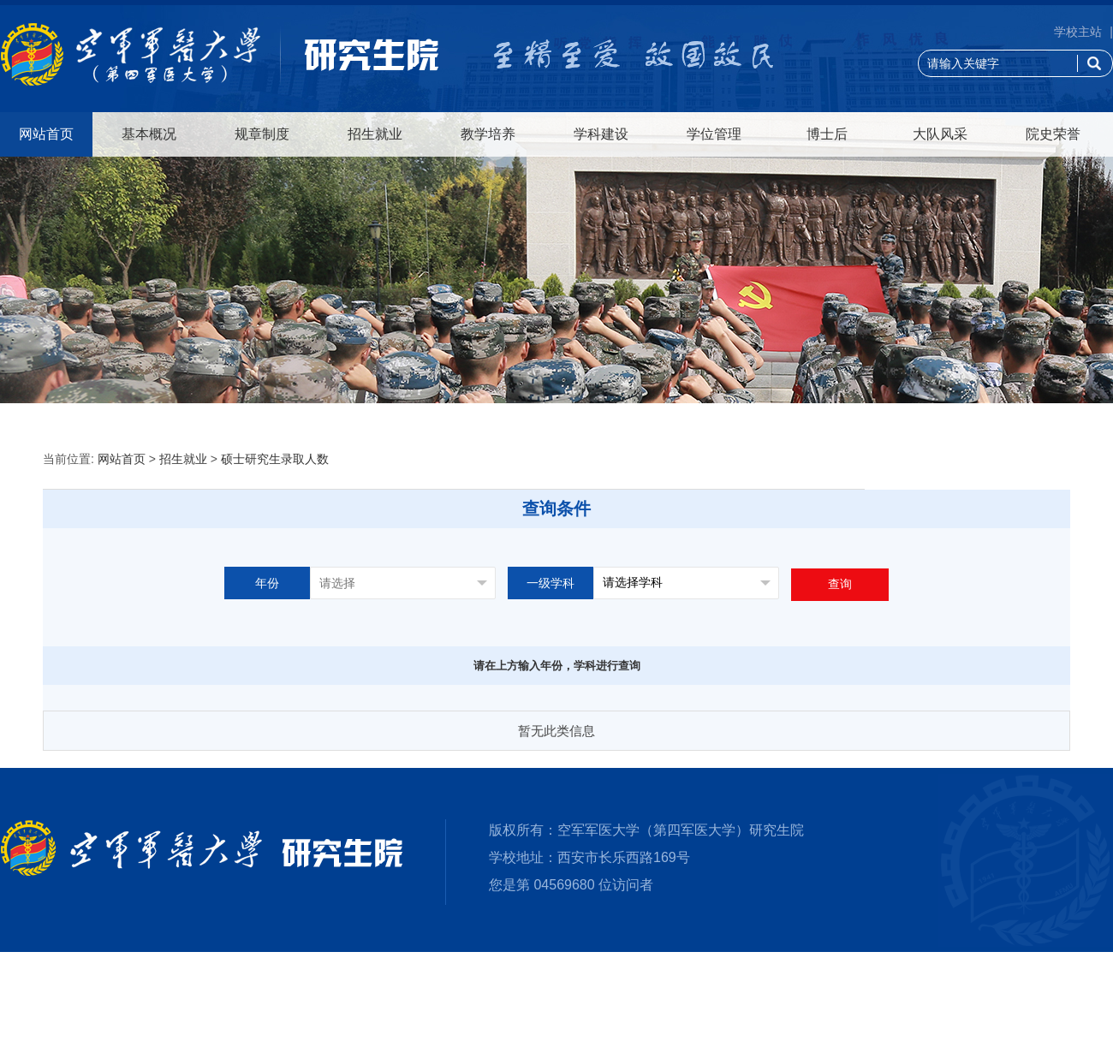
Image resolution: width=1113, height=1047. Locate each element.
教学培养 (488, 134)
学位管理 (714, 134)
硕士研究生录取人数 (275, 459)
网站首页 (46, 134)
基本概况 (149, 134)
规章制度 (262, 134)
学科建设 (601, 134)
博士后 (827, 134)
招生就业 (375, 134)
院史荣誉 (1053, 134)
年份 (267, 583)
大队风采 (940, 134)
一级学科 (550, 583)
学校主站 (1078, 32)
